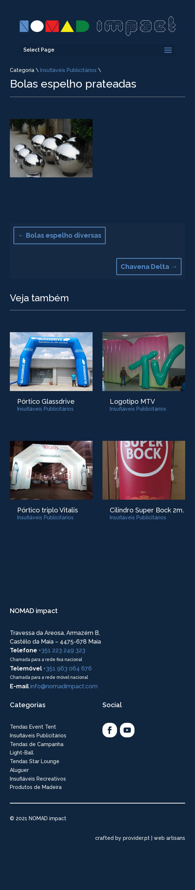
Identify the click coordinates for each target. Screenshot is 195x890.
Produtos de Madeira (36, 787)
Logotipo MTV (132, 401)
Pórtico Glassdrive (46, 401)
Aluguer (19, 770)
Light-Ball (22, 753)
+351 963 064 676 (67, 668)
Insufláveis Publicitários (68, 70)
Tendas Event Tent (33, 727)
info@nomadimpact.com (64, 686)
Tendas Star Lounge (34, 761)
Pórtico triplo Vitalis (47, 510)
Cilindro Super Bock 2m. (147, 510)
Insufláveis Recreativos (38, 779)
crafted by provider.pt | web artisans (140, 838)
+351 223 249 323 (62, 650)
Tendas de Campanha (36, 744)
